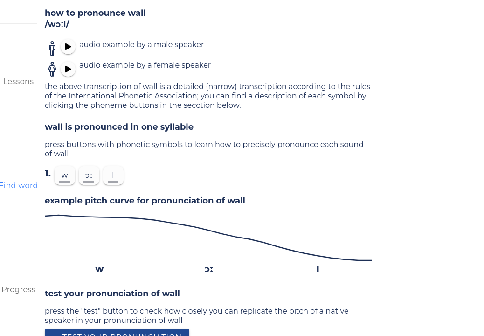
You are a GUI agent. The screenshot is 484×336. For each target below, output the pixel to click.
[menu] (18, 11)
